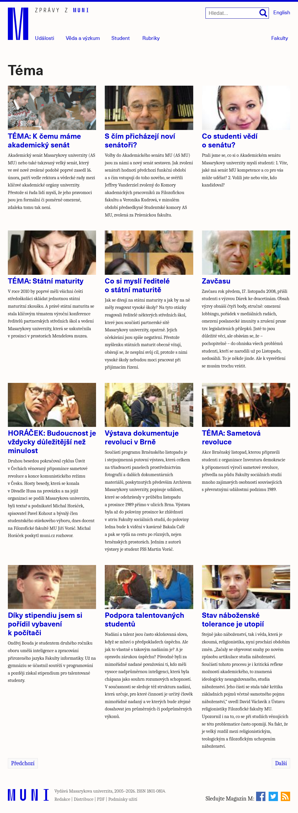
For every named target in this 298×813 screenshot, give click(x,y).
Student (120, 37)
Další (281, 763)
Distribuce (83, 799)
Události (44, 37)
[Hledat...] (237, 13)
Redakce (62, 799)
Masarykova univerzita (91, 791)
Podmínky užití (122, 799)
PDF (101, 799)
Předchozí (23, 763)
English (281, 12)
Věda (83, 37)
